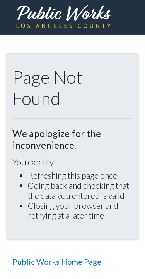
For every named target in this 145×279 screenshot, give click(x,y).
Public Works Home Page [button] (56, 261)
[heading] (64, 17)
